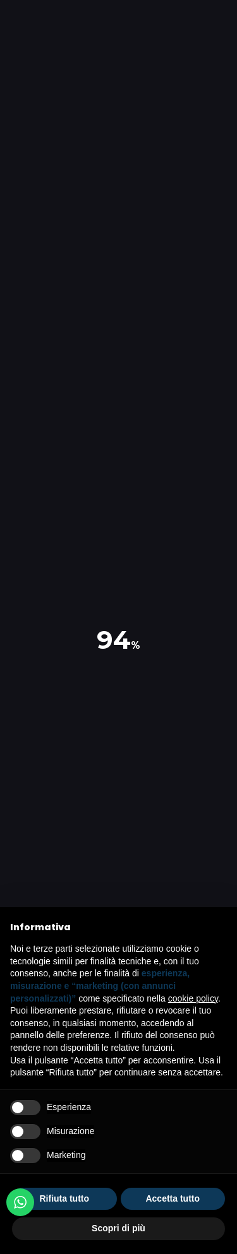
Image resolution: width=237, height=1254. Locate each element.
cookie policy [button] (193, 998)
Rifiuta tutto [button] (64, 1198)
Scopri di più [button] (118, 1228)
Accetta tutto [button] (172, 1198)
